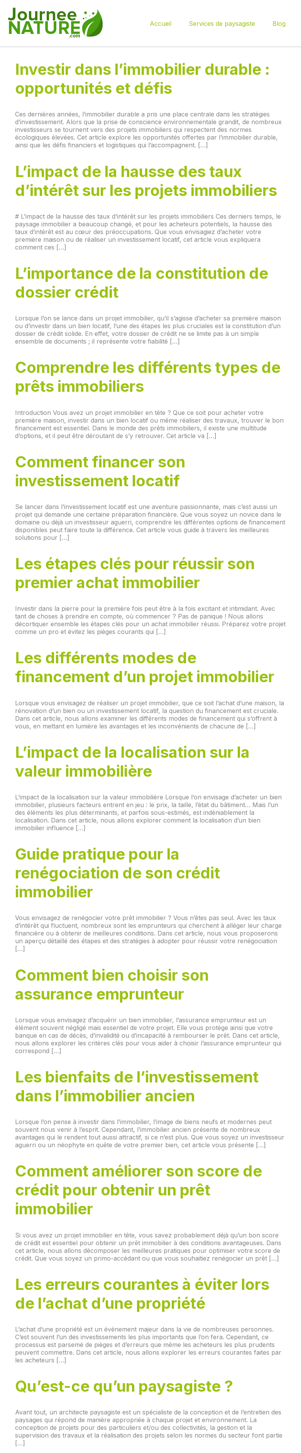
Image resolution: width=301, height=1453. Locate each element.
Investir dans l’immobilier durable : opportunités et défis (142, 79)
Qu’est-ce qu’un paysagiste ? (124, 1386)
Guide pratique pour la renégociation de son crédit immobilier (117, 872)
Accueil (160, 23)
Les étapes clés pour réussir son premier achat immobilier (135, 573)
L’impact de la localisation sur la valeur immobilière (132, 761)
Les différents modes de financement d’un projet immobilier (144, 667)
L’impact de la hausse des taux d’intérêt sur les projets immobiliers (146, 181)
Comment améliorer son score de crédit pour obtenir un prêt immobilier (138, 1189)
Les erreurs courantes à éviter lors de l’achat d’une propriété (142, 1294)
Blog (279, 23)
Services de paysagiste (222, 23)
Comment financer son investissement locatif (100, 471)
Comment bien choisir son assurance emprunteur (112, 984)
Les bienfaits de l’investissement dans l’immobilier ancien (137, 1086)
